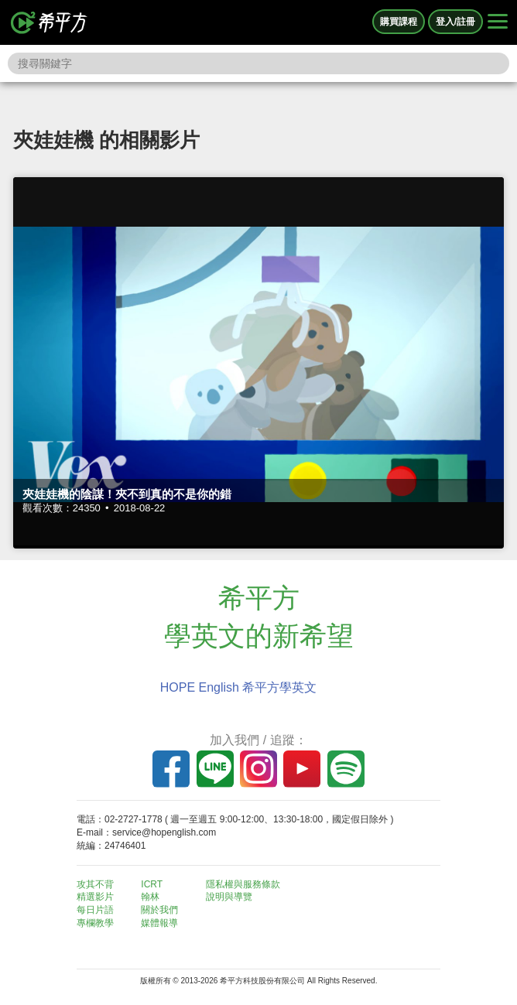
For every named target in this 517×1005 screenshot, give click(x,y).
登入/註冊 (455, 21)
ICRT (152, 884)
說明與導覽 (229, 896)
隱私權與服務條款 (243, 884)
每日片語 (95, 909)
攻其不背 (95, 884)
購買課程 (398, 21)
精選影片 (95, 896)
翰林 (150, 896)
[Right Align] (497, 22)
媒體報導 (159, 923)
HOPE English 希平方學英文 (238, 687)
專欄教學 (95, 923)
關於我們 (159, 909)
